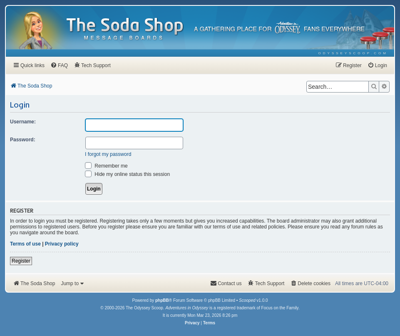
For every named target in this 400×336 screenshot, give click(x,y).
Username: (23, 122)
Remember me (106, 166)
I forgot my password (108, 154)
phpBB (162, 300)
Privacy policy (62, 244)
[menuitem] (353, 53)
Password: (22, 140)
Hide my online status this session (127, 174)
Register (21, 261)
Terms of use (25, 244)
